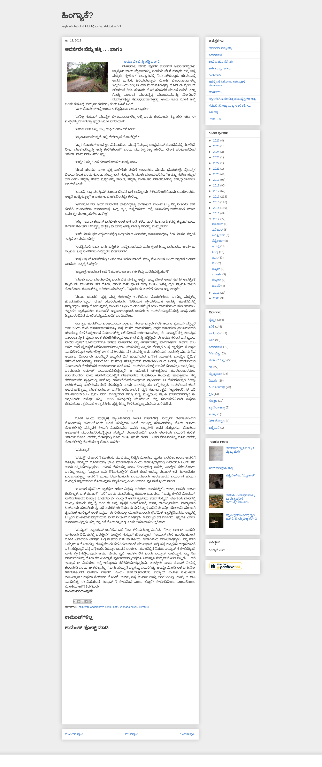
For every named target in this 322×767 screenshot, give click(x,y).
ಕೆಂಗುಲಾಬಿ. (215, 75)
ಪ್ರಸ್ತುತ (212, 319)
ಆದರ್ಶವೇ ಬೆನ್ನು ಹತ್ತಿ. (221, 48)
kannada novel (128, 606)
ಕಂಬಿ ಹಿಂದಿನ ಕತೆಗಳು (221, 61)
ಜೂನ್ (216, 257)
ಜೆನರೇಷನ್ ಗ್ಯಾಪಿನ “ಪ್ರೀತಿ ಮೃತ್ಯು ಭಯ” (240, 449)
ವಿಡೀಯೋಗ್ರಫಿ (217, 420)
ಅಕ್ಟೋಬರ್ (219, 235)
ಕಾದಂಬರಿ (84, 606)
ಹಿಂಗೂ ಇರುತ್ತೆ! (217, 387)
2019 (216, 179)
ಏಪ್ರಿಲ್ (216, 268)
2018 (216, 185)
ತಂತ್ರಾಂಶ (214, 414)
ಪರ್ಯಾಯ (215, 92)
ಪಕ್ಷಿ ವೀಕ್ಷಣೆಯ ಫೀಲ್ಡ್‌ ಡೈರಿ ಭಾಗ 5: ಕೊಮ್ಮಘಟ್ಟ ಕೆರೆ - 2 (241, 516)
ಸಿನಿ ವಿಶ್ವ (213, 112)
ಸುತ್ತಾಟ (213, 400)
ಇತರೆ (211, 340)
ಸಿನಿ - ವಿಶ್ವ (214, 353)
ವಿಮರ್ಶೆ (213, 380)
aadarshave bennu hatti (104, 606)
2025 (216, 146)
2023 (216, 157)
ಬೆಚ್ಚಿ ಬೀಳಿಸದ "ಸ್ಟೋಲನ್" (240, 475)
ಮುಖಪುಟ (131, 734)
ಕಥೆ (211, 367)
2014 (216, 207)
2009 (216, 298)
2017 (216, 191)
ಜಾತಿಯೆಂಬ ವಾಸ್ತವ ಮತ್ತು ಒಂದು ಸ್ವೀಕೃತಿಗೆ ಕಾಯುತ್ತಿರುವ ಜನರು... (240, 498)
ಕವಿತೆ (211, 326)
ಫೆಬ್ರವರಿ (217, 280)
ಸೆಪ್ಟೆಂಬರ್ (218, 240)
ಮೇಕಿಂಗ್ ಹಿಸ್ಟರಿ (218, 360)
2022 (216, 163)
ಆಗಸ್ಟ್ (216, 246)
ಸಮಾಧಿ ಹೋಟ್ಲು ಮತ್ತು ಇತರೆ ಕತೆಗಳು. (230, 105)
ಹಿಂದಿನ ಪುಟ (188, 734)
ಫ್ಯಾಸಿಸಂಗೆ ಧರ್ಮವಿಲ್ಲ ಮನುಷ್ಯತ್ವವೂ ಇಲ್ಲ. (232, 98)
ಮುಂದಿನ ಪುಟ (74, 734)
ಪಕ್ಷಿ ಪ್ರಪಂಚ (215, 373)
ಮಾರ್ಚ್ (217, 274)
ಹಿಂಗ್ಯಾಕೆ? (77, 15)
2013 (216, 213)
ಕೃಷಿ (211, 394)
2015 (216, 202)
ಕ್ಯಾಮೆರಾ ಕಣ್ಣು (217, 407)
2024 (216, 151)
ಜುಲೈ (215, 252)
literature (143, 606)
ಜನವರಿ (216, 285)
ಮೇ (214, 263)
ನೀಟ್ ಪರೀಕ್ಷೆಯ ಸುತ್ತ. (221, 468)
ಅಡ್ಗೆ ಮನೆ (214, 427)
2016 (216, 196)
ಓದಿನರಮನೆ (215, 346)
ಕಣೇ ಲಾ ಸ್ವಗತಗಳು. (220, 68)
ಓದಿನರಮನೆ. (216, 54)
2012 (216, 219)
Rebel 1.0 (215, 119)
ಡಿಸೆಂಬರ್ (218, 223)
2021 (216, 168)
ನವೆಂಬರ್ (218, 229)
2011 (216, 292)
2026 (216, 140)
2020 (216, 174)
